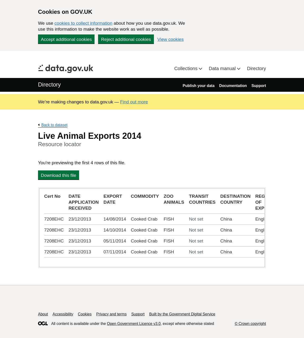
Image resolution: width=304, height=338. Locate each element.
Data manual (223, 68)
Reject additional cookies (126, 39)
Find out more (134, 101)
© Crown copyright (250, 324)
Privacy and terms (111, 314)
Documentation (233, 86)
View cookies (170, 39)
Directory (256, 68)
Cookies (85, 314)
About (43, 314)
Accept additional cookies (66, 39)
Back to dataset (54, 125)
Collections (186, 68)
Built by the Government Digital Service (182, 314)
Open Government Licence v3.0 (134, 324)
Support (259, 86)
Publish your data (198, 86)
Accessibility (62, 314)
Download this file (58, 175)
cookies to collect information (83, 23)
